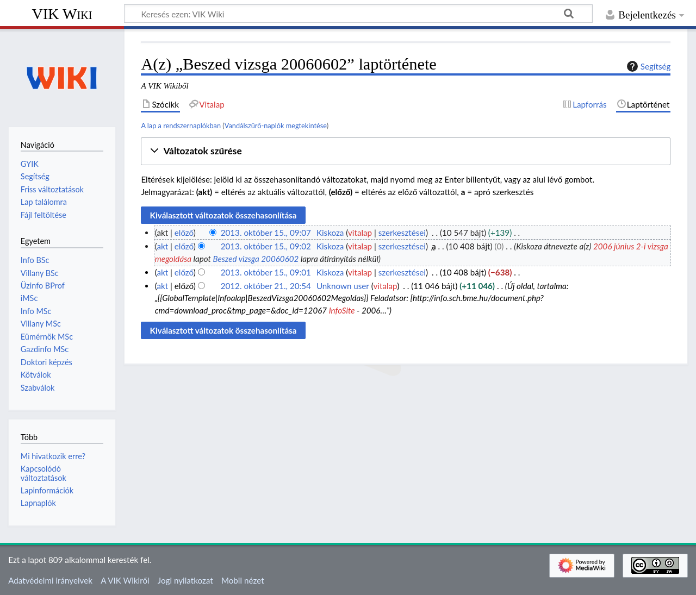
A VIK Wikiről (125, 580)
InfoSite (342, 310)
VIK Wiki (62, 13)
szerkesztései (402, 232)
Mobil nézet (242, 580)
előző (184, 232)
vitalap (360, 232)
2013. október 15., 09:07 (266, 232)
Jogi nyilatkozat (185, 580)
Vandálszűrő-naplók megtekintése (276, 125)
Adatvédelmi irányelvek (50, 580)
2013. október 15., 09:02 (266, 246)
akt (162, 246)
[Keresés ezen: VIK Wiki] (358, 13)
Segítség (647, 66)
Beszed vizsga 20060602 (256, 259)
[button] (405, 151)
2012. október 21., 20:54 (266, 286)
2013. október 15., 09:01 (266, 272)
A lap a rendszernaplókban (181, 125)
